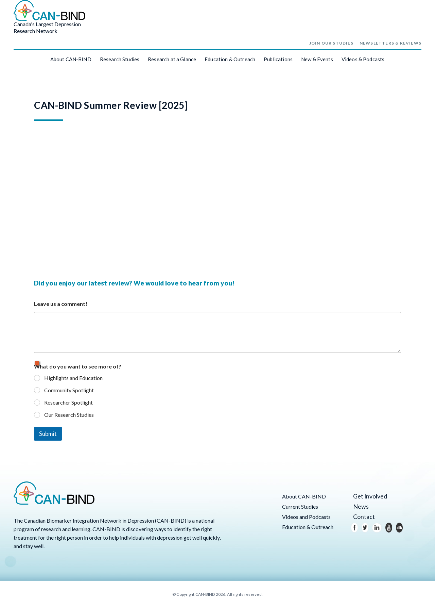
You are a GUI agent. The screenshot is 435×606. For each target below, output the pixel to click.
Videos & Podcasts (363, 62)
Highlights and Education (73, 377)
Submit (48, 433)
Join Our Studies (331, 45)
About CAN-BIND (70, 62)
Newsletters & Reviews (390, 45)
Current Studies (300, 506)
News (360, 506)
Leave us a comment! (60, 303)
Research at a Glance (172, 62)
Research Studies (119, 62)
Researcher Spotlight (68, 401)
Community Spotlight (69, 389)
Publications (278, 62)
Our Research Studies (69, 413)
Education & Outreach (230, 62)
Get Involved (368, 495)
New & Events (317, 62)
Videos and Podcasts (306, 516)
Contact (362, 516)
